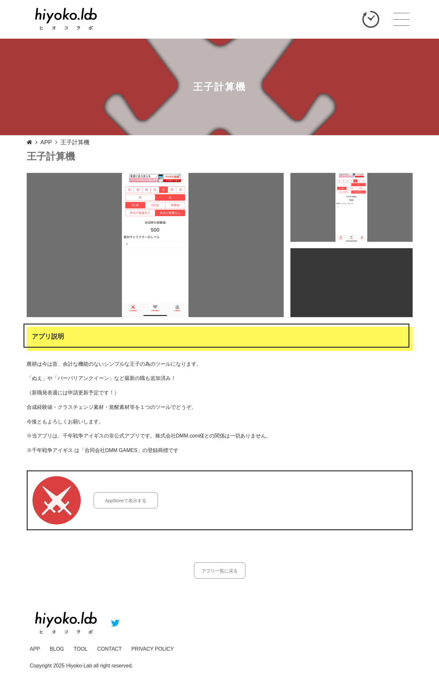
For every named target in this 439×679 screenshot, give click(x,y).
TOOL (80, 649)
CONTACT (109, 649)
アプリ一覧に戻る (220, 570)
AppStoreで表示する (125, 500)
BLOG (57, 649)
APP (46, 142)
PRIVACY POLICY (152, 649)
